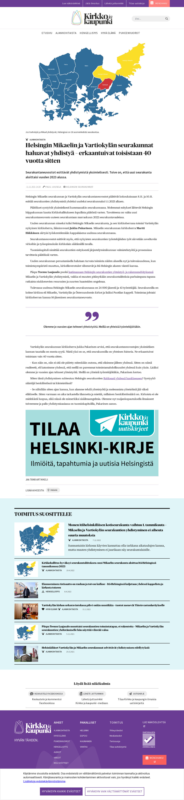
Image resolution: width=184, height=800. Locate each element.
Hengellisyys (61, 746)
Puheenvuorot (62, 741)
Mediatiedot (116, 735)
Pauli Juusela (53, 186)
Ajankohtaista (62, 730)
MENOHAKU (161, 3)
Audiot (57, 752)
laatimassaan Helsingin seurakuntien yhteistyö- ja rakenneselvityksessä (111, 272)
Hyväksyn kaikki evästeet (61, 791)
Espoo (83, 735)
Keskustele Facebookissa (49, 693)
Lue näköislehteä (71, 3)
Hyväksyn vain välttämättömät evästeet (114, 791)
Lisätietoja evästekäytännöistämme (44, 781)
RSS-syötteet (61, 762)
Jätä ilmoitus (92, 3)
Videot (57, 757)
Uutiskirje (138, 693)
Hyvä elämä (60, 735)
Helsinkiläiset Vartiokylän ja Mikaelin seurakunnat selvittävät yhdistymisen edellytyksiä (95, 647)
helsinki (53, 490)
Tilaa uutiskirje (137, 3)
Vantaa (84, 746)
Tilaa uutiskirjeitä (118, 746)
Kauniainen (86, 741)
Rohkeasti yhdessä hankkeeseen (122, 378)
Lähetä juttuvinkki (114, 3)
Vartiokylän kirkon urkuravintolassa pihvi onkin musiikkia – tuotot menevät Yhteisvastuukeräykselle (103, 605)
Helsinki (84, 730)
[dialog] (92, 784)
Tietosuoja (115, 741)
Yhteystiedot (116, 730)
